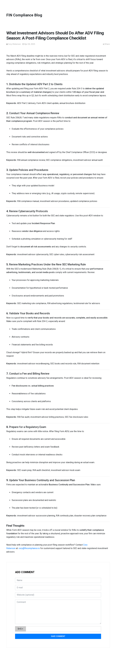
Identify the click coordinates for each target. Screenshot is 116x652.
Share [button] (106, 44)
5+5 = (20, 629)
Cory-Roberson (14, 44)
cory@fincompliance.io (29, 548)
